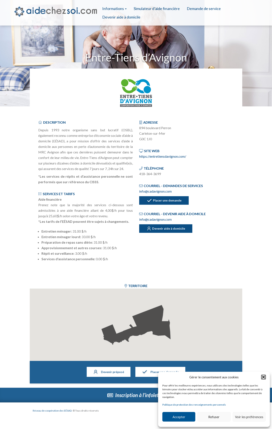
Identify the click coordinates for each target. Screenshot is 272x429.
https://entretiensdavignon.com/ (162, 156)
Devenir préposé (108, 372)
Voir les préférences (249, 417)
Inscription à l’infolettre (136, 395)
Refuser (214, 417)
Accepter (179, 417)
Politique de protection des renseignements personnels (194, 404)
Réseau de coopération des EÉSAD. (52, 410)
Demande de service (204, 8)
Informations (114, 8)
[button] (263, 377)
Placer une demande (164, 200)
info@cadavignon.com (155, 191)
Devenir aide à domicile (121, 17)
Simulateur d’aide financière (157, 8)
